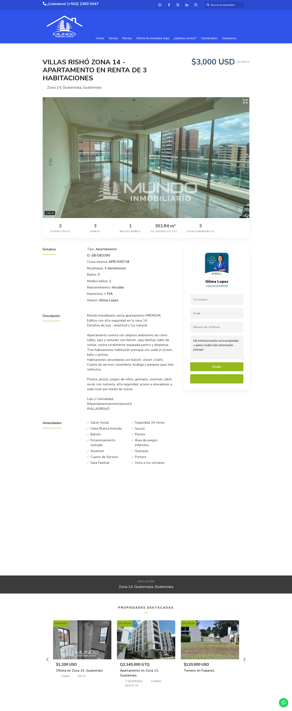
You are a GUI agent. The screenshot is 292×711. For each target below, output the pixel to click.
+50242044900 (217, 286)
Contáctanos (209, 38)
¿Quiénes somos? (185, 38)
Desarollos (229, 38)
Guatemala (72, 87)
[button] (48, 659)
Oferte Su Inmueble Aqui (152, 38)
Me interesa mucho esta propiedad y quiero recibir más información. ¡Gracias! (216, 347)
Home (100, 38)
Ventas (113, 38)
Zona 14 (54, 87)
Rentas (127, 38)
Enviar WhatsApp (217, 379)
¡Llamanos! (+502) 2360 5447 (71, 4)
